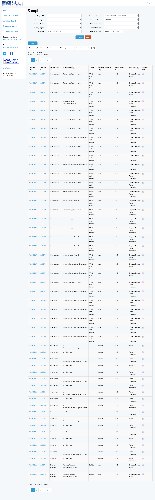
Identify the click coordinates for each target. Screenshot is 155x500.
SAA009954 (43, 300)
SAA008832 (43, 359)
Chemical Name (95, 20)
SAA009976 (43, 101)
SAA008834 (43, 345)
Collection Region (95, 24)
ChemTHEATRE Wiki (10, 16)
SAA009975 (43, 110)
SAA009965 (43, 201)
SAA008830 (43, 372)
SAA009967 (43, 183)
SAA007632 (43, 465)
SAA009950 (43, 336)
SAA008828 (43, 385)
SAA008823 (43, 418)
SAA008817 (43, 458)
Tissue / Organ (38, 28)
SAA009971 (43, 146)
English (150, 3)
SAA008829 (43, 379)
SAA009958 (43, 264)
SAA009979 (43, 74)
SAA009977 (43, 92)
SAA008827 (43, 392)
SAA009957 (43, 273)
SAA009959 (43, 255)
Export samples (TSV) (36, 48)
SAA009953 (43, 309)
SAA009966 (43, 192)
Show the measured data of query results (60, 48)
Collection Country (94, 28)
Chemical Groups (95, 16)
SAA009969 (43, 164)
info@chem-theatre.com (11, 47)
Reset (88, 37)
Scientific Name (38, 24)
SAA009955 (43, 291)
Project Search (9, 21)
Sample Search (10, 26)
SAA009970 (43, 155)
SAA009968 (43, 173)
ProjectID (40, 16)
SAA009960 (43, 246)
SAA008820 (43, 438)
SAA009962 (43, 228)
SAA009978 (43, 83)
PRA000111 (33, 465)
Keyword (41, 32)
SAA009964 (43, 210)
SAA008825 (43, 405)
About (5, 10)
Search (80, 37)
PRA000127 (33, 74)
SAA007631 (43, 474)
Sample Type (39, 20)
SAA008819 (43, 445)
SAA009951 (43, 327)
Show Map (32, 43)
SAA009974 (43, 119)
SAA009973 (43, 128)
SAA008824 (43, 412)
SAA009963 (43, 219)
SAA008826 (43, 399)
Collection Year (95, 32)
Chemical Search (10, 31)
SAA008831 (43, 365)
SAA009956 (43, 282)
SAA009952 (43, 318)
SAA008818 (43, 452)
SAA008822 (43, 425)
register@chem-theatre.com (12, 39)
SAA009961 (43, 237)
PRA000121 (33, 345)
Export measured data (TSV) (85, 48)
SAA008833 (43, 352)
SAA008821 (43, 432)
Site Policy (6, 68)
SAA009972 (43, 137)
